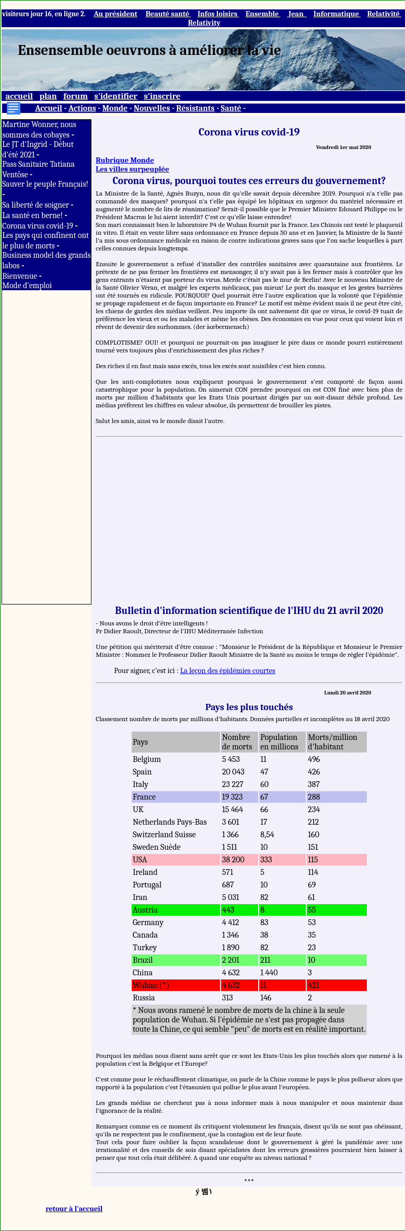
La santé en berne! (33, 215)
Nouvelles (152, 108)
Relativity (204, 22)
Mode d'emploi (27, 285)
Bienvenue (20, 276)
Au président (115, 13)
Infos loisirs (218, 13)
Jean (297, 13)
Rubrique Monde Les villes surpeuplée (132, 165)
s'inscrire (162, 96)
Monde (115, 108)
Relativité (384, 13)
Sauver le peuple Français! (45, 184)
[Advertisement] (46, 447)
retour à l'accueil (73, 1208)
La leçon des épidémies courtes (227, 670)
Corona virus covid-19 (38, 226)
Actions (82, 108)
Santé (231, 108)
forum (75, 96)
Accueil (48, 108)
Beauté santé (168, 13)
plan (47, 96)
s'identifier (116, 96)
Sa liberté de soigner (36, 205)
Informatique (337, 13)
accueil (19, 96)
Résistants (195, 108)
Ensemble (263, 13)
